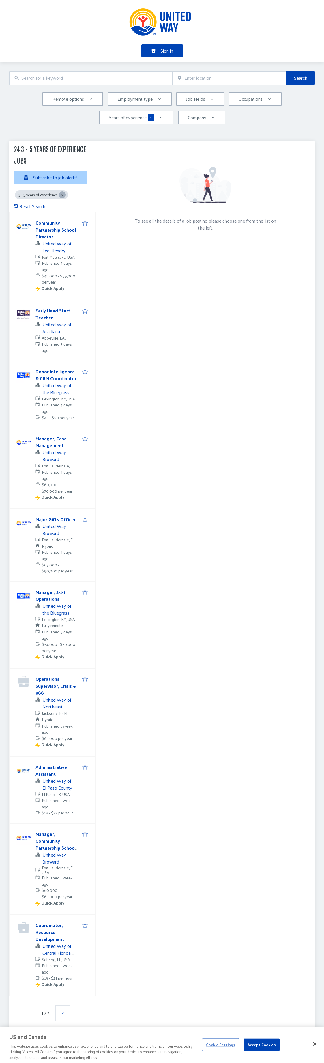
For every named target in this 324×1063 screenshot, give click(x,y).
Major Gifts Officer (55, 519)
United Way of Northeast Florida (56, 706)
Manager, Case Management (51, 442)
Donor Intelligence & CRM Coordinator (55, 375)
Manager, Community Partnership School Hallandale (55, 844)
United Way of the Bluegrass (56, 388)
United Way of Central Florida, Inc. (57, 953)
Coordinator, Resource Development (49, 932)
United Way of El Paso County (57, 784)
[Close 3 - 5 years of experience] (62, 194)
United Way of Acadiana (56, 327)
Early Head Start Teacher (52, 314)
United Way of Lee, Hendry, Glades (56, 250)
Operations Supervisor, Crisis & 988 (55, 686)
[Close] (314, 1048)
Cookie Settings (220, 1049)
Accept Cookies (262, 1049)
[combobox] (91, 78)
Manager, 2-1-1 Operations (50, 595)
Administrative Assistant (51, 770)
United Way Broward (54, 455)
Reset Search (29, 206)
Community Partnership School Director (55, 230)
